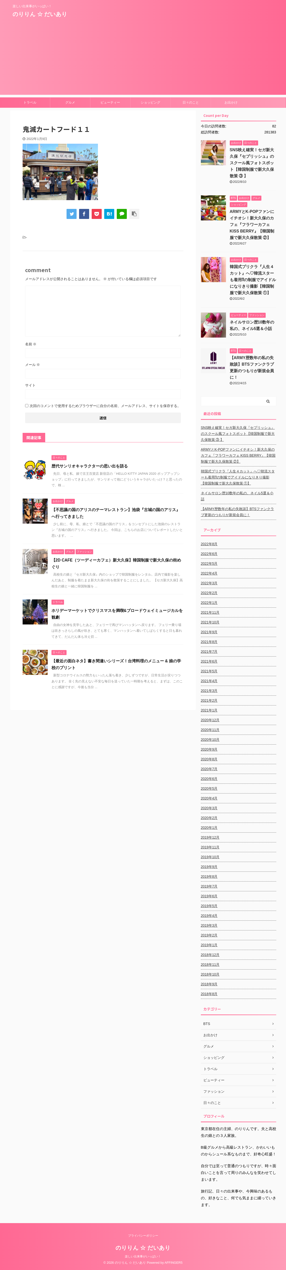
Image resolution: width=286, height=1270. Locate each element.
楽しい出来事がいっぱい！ (143, 1256)
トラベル (29, 102)
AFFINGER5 (173, 1262)
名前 (31, 344)
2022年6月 (209, 554)
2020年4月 (209, 798)
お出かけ (231, 102)
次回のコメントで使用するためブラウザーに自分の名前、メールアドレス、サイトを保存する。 (105, 406)
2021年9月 (209, 632)
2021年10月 (210, 622)
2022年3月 (209, 583)
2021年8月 (209, 642)
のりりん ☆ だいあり (40, 14)
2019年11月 (210, 847)
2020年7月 (209, 769)
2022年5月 (209, 564)
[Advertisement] (143, 60)
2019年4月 (209, 916)
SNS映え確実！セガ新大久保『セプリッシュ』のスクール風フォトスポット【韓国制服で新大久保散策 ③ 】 (252, 163)
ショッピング (150, 102)
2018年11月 (210, 965)
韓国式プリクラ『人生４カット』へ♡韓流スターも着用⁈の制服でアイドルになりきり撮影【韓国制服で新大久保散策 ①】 (253, 280)
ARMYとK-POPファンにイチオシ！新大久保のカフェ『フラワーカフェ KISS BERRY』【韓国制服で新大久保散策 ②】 (252, 224)
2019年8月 (209, 877)
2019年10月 (210, 857)
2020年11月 (210, 730)
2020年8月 (209, 759)
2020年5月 (209, 788)
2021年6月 (209, 661)
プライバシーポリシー (143, 1235)
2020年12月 (210, 720)
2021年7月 (209, 652)
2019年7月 (209, 886)
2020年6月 (209, 779)
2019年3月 (209, 925)
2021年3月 (209, 691)
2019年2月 (209, 935)
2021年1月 (209, 710)
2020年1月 (209, 828)
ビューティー (110, 102)
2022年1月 (209, 603)
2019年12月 (210, 837)
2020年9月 (209, 749)
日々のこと (191, 102)
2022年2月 (209, 593)
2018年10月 (210, 974)
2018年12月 (210, 955)
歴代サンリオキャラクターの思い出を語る (89, 466)
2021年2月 (209, 700)
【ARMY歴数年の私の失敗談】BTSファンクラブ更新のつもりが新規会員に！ (237, 512)
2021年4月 (209, 681)
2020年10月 (210, 740)
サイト (30, 385)
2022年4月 (209, 573)
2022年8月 (209, 544)
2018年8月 (209, 994)
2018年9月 (209, 984)
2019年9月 (209, 867)
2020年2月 (209, 818)
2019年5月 (209, 906)
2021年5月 (209, 671)
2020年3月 (209, 808)
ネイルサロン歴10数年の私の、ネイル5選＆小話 (237, 496)
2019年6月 (209, 896)
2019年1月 (209, 945)
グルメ (70, 102)
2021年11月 (210, 612)
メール (32, 365)
